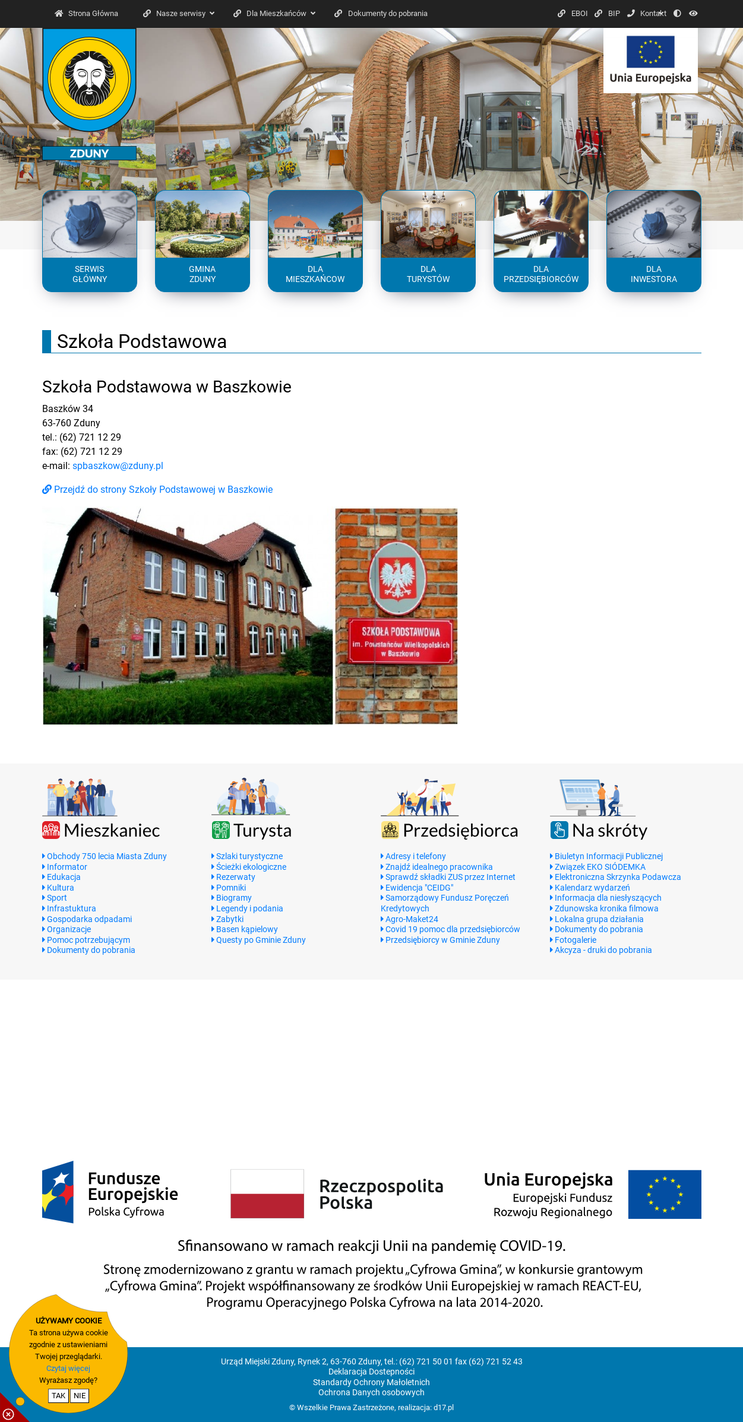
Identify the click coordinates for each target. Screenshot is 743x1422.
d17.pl (444, 1407)
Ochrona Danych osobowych (371, 1393)
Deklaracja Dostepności (371, 1372)
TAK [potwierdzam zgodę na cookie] (58, 1395)
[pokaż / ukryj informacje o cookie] (15, 1407)
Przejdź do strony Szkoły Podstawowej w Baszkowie (157, 489)
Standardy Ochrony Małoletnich (371, 1382)
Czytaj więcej (68, 1368)
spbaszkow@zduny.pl (117, 465)
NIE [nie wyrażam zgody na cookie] (80, 1395)
